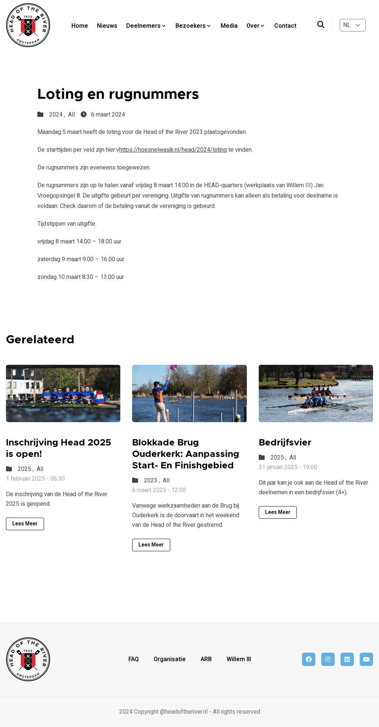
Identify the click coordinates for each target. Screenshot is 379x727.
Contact (285, 25)
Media (229, 25)
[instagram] (328, 659)
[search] (324, 25)
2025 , (26, 469)
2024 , (58, 114)
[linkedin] (347, 659)
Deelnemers (146, 25)
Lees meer (25, 524)
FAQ (133, 659)
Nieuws (107, 25)
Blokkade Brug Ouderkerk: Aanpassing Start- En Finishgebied (185, 454)
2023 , (152, 480)
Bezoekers (193, 25)
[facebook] (308, 659)
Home (79, 25)
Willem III (239, 659)
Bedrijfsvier (285, 442)
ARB (206, 659)
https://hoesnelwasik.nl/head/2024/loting (173, 149)
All (71, 114)
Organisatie (170, 659)
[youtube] (366, 659)
